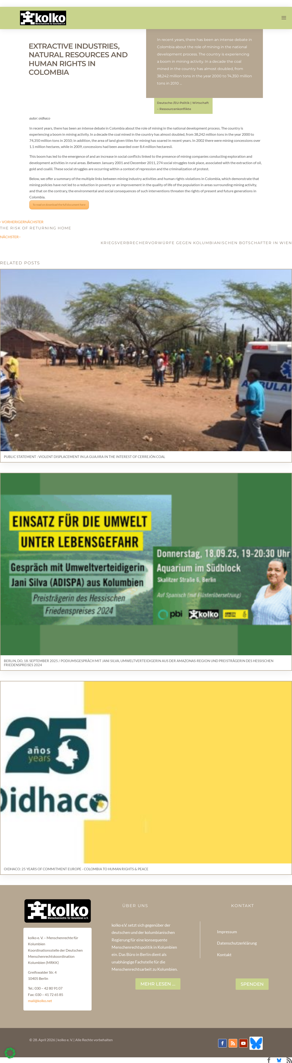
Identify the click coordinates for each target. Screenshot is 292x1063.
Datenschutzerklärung (237, 942)
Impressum (227, 931)
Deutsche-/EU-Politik (173, 103)
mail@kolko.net (40, 1000)
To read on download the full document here (59, 204)
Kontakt (224, 954)
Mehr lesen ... (157, 984)
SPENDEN (252, 984)
